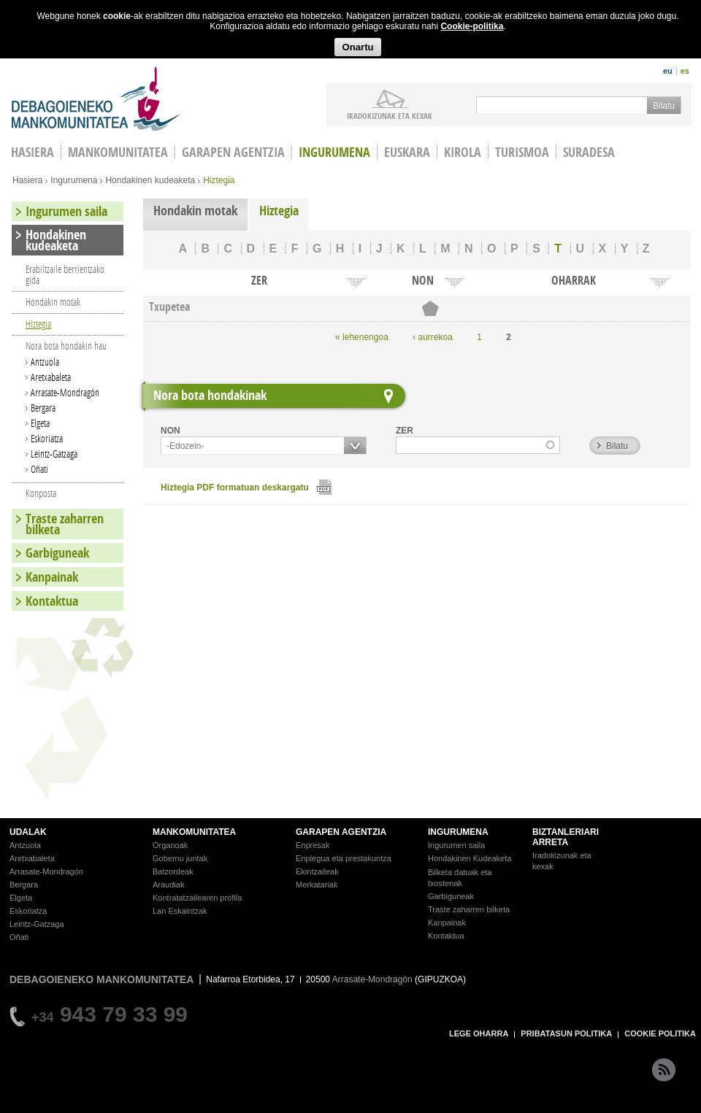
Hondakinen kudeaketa (150, 180)
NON (170, 430)
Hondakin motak (195, 210)
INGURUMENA (458, 832)
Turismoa (522, 152)
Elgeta (40, 423)
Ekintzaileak (317, 871)
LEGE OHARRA (478, 1033)
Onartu (357, 47)
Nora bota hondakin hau (66, 346)
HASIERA (32, 152)
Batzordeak (173, 871)
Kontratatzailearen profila (197, 897)
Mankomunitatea (118, 152)
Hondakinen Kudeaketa (469, 858)
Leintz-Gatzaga (54, 454)
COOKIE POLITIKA (660, 1033)
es (685, 70)
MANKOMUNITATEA (194, 832)
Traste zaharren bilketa (65, 524)
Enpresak (312, 845)
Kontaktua (52, 601)
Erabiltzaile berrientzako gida (65, 274)
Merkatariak (316, 884)
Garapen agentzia (233, 152)
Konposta (41, 493)
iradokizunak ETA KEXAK (389, 115)
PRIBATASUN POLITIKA (566, 1033)
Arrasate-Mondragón (65, 392)
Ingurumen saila (66, 211)
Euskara (407, 152)
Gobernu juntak (180, 858)
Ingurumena (334, 152)
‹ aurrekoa (433, 337)
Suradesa (589, 152)
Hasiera (27, 180)
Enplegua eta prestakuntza (343, 858)
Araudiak (168, 884)
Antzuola (45, 362)
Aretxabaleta (51, 377)
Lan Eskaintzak (180, 910)
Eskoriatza (47, 438)
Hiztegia (279, 210)
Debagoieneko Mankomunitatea (96, 98)
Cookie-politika (471, 26)
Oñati (39, 469)
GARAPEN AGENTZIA (341, 832)
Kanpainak (52, 577)
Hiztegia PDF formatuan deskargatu (235, 487)
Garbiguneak (57, 553)
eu (668, 70)
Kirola (462, 152)
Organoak (170, 845)
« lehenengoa (361, 337)
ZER (404, 430)
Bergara (43, 408)
